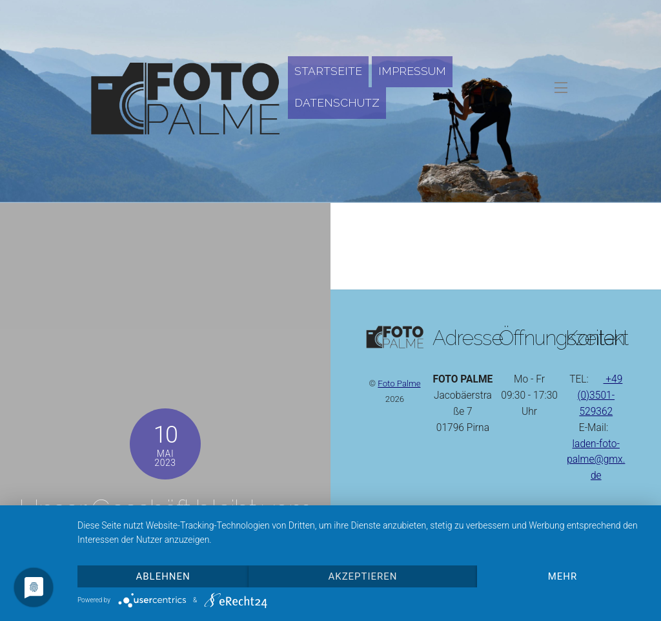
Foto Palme (399, 383)
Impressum (412, 71)
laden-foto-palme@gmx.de (596, 460)
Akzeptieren (363, 576)
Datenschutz (337, 102)
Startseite (328, 71)
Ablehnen (163, 576)
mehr (562, 576)
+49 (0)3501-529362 (599, 395)
